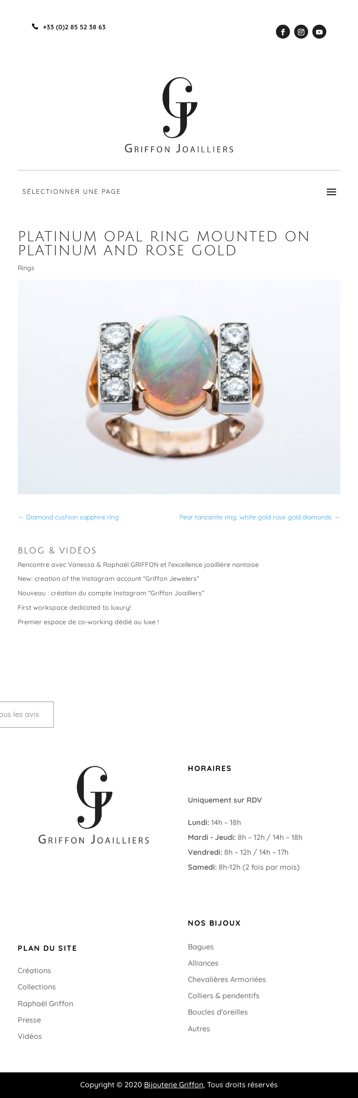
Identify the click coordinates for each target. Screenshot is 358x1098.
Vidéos (30, 1036)
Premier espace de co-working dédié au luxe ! (88, 622)
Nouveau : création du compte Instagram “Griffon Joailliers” (111, 593)
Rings (26, 268)
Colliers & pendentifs (224, 995)
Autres (199, 1028)
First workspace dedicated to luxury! (74, 607)
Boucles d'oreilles (218, 1011)
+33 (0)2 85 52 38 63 (52, 857)
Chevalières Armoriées (227, 979)
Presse (29, 1019)
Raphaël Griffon (45, 1003)
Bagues (201, 946)
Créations (34, 970)
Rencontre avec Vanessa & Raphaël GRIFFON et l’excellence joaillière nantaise (138, 564)
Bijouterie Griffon (173, 1084)
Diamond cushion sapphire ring (68, 517)
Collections (37, 986)
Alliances (203, 963)
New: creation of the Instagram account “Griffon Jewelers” (108, 578)
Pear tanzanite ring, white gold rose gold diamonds (259, 517)
